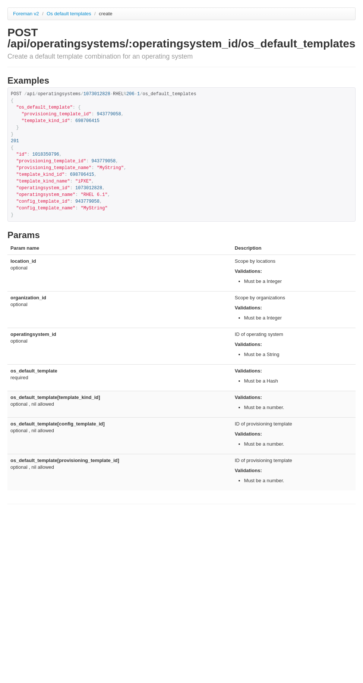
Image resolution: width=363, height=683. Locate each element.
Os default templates (69, 13)
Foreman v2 (26, 13)
